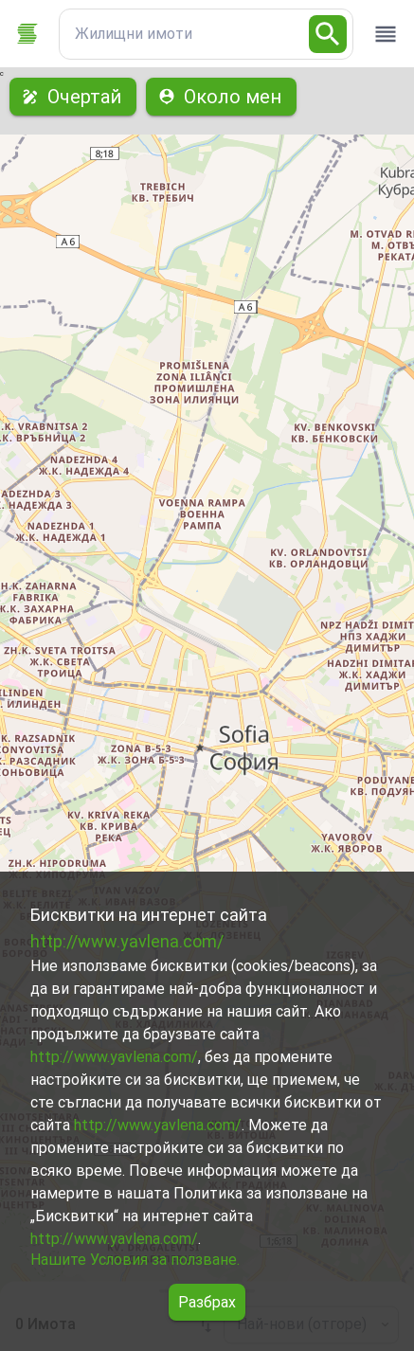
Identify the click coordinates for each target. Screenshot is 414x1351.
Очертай (72, 97)
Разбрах (207, 1302)
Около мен (221, 97)
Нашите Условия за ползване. (135, 1260)
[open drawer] (385, 34)
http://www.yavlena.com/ (127, 941)
